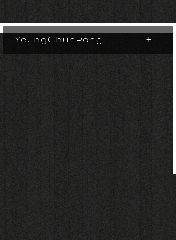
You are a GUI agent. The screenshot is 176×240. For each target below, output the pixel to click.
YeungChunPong (59, 39)
